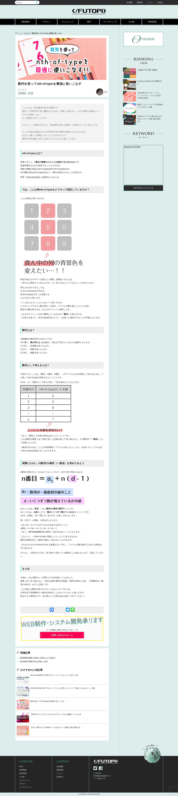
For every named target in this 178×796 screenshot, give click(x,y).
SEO (89, 22)
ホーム (20, 33)
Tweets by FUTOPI (132, 147)
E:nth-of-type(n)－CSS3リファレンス (42, 177)
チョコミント (68, 22)
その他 (131, 22)
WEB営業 (152, 22)
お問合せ (160, 2)
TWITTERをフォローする (143, 188)
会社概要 (129, 2)
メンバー (150, 2)
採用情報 (140, 2)
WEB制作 (25, 22)
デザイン (47, 22)
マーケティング (110, 22)
